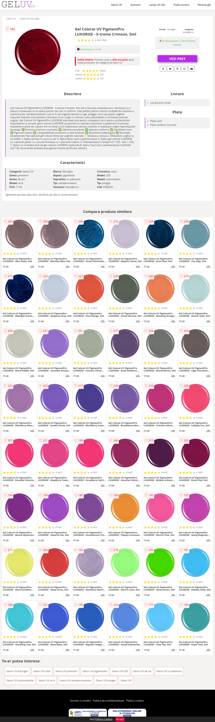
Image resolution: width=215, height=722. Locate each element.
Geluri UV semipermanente (75, 680)
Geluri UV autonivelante (20, 680)
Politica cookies (135, 700)
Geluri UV (116, 4)
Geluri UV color (41, 671)
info (32, 266)
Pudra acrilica (181, 4)
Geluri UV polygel (106, 680)
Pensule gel (204, 4)
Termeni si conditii (80, 700)
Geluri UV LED (120, 671)
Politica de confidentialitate (108, 700)
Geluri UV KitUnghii (29, 18)
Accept (120, 719)
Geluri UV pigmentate (94, 671)
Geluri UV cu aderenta (169, 671)
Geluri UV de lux (142, 671)
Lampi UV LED (157, 4)
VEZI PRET (177, 58)
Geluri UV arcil (47, 680)
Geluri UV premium (66, 671)
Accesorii (135, 4)
